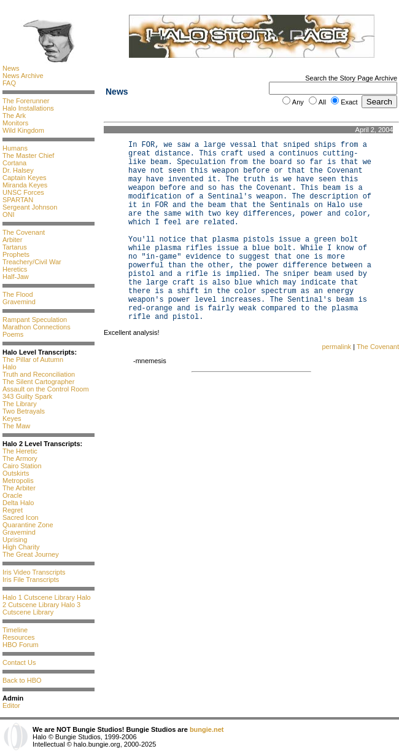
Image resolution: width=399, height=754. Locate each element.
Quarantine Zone (27, 524)
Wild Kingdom (23, 130)
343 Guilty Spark (27, 396)
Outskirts (15, 473)
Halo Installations (28, 108)
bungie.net (207, 729)
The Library (19, 403)
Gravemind (19, 301)
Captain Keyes (24, 177)
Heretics (14, 269)
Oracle (12, 495)
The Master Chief (28, 155)
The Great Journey (30, 554)
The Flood (17, 294)
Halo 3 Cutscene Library (41, 608)
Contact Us (19, 662)
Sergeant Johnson (29, 207)
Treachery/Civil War (31, 261)
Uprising (14, 539)
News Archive (23, 75)
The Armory (19, 458)
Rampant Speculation (34, 319)
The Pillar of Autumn (32, 359)
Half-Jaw (15, 276)
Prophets (15, 254)
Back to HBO (22, 680)
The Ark (14, 115)
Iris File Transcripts (30, 579)
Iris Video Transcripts (34, 572)
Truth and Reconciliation (38, 374)
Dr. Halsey (18, 170)
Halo (9, 367)
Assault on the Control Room (45, 389)
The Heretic (19, 451)
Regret (12, 510)
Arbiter (12, 239)
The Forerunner (25, 100)
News (11, 68)
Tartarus (14, 247)
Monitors (15, 123)
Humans (15, 148)
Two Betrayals (23, 411)
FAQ (9, 83)
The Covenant (23, 232)
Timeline (15, 630)
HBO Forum (20, 644)
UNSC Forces (23, 192)
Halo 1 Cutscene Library (38, 597)
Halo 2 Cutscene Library (46, 601)
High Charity (21, 547)
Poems (12, 334)
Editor (11, 705)
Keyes (11, 418)
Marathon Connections (36, 327)
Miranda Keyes (24, 185)
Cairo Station (22, 465)
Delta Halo (18, 502)
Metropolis (18, 480)
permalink (336, 346)
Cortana (14, 163)
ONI (8, 214)
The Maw (16, 426)
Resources (18, 637)
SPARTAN (17, 199)
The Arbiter (19, 488)
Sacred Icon (20, 517)
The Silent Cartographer (38, 381)
